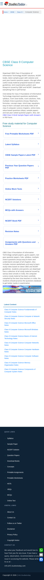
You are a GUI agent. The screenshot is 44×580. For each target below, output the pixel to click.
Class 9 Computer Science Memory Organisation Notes (17, 364)
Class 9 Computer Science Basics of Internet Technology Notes (20, 337)
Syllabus (10, 438)
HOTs (9, 484)
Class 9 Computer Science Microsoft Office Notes (20, 324)
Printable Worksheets (15, 478)
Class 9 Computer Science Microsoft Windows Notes (21, 331)
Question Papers (13, 455)
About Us (10, 512)
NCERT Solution (13, 450)
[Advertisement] (22, 37)
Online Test (11, 501)
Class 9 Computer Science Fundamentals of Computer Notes (20, 311)
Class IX (20, 12)
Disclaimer (11, 529)
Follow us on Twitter (14, 523)
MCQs (9, 495)
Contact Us (11, 518)
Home (6, 12)
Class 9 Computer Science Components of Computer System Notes (20, 370)
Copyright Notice (13, 540)
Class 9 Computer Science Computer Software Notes (21, 357)
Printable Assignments (15, 472)
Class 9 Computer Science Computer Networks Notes (21, 344)
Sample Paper (12, 444)
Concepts (10, 467)
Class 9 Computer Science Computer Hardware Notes (21, 350)
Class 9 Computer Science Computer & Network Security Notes (22, 317)
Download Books (13, 461)
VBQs (9, 489)
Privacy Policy (12, 535)
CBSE (12, 12)
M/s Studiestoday (24, 575)
